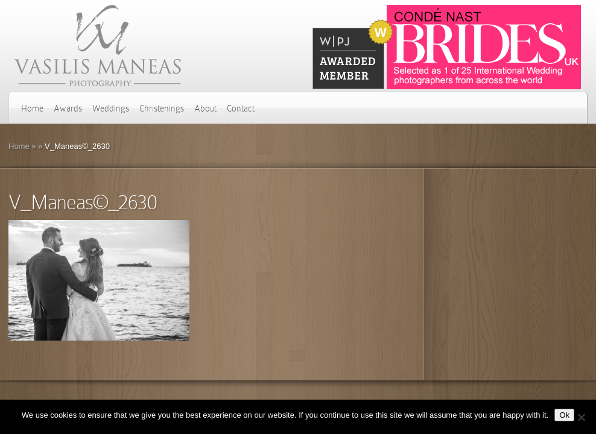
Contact (241, 108)
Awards (68, 108)
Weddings (110, 108)
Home (32, 108)
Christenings (161, 108)
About (205, 108)
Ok (564, 415)
